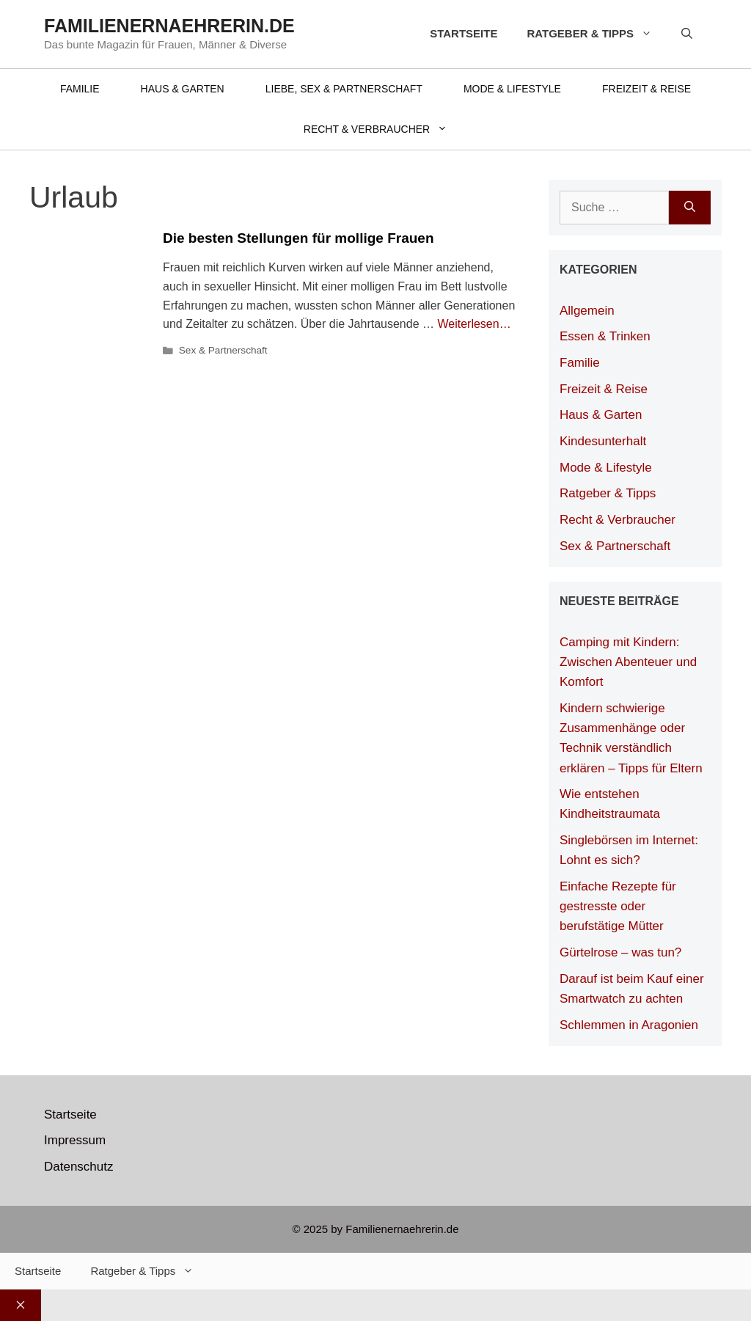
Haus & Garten (182, 89)
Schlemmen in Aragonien (629, 1025)
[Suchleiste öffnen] (687, 33)
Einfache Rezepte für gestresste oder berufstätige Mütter (618, 906)
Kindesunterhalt (603, 441)
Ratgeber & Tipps (597, 33)
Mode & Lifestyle (512, 89)
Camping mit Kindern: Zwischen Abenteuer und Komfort (628, 662)
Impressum (75, 1140)
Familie (80, 89)
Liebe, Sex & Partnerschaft (343, 89)
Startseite (463, 33)
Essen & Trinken (605, 336)
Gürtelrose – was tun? (620, 952)
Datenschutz (79, 1167)
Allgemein (587, 311)
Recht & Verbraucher (386, 129)
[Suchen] (690, 207)
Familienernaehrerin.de (169, 25)
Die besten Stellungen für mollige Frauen (298, 238)
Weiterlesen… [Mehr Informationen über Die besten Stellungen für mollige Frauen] (473, 324)
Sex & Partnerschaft (223, 350)
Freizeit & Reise (646, 89)
